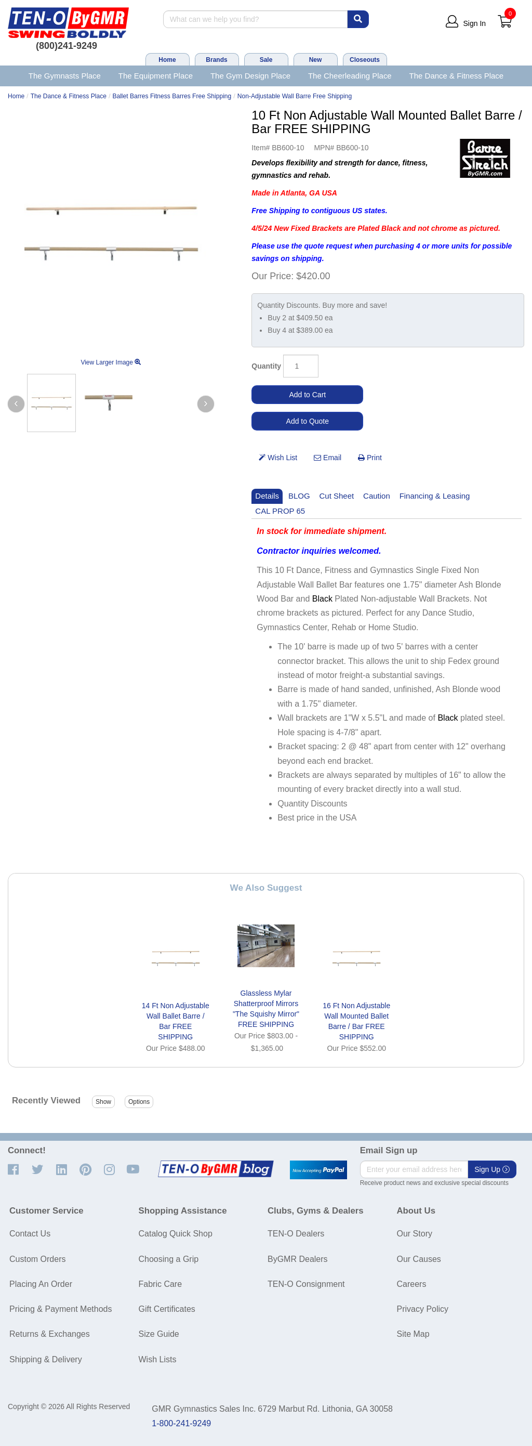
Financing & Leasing (435, 495)
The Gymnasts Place (65, 75)
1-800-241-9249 (181, 1423)
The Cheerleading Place (350, 75)
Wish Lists (158, 1359)
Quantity (266, 366)
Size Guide (159, 1334)
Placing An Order (40, 1284)
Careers (412, 1284)
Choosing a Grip (169, 1259)
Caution (376, 495)
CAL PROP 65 (280, 510)
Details (267, 495)
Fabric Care (160, 1284)
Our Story (414, 1233)
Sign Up (492, 1169)
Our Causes (419, 1259)
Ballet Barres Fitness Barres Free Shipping (171, 96)
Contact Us (29, 1233)
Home (167, 59)
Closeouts (365, 59)
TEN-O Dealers (296, 1233)
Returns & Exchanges (49, 1334)
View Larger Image (111, 362)
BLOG (299, 495)
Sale (266, 59)
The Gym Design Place (250, 75)
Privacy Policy (423, 1309)
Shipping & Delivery (45, 1359)
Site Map (413, 1334)
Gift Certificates (167, 1309)
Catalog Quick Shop (175, 1233)
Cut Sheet (337, 495)
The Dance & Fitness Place (456, 75)
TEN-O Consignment (306, 1284)
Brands (216, 59)
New (315, 59)
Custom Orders (37, 1259)
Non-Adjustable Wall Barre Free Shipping (294, 96)
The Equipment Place (155, 75)
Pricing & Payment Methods (60, 1309)
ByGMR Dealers (298, 1259)
